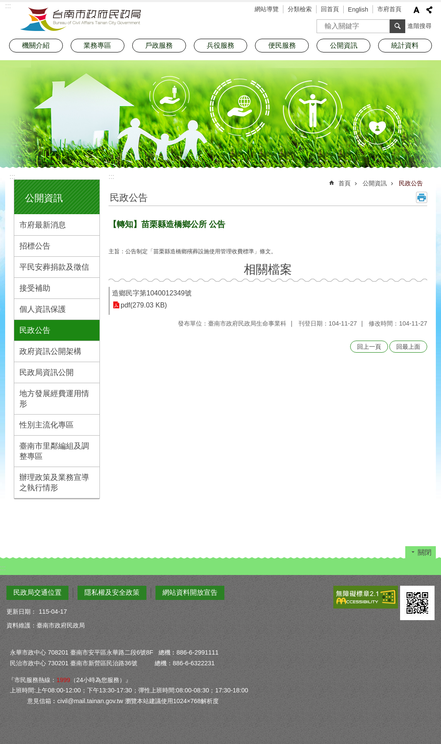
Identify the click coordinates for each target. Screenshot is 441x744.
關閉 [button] (425, 552)
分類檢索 (300, 9)
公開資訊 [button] (343, 45)
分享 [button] (429, 9)
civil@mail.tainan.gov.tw (90, 701)
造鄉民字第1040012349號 (152, 293)
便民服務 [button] (282, 45)
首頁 (345, 183)
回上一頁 (369, 346)
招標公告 (34, 246)
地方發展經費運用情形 (54, 398)
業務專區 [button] (97, 45)
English (358, 9)
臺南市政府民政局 (80, 19)
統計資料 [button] (405, 45)
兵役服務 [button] (220, 45)
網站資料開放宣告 (189, 592)
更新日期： (21, 611)
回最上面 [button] (408, 346)
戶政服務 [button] (159, 45)
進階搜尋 (419, 25)
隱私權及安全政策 (112, 592)
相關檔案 (268, 269)
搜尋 (323, 23)
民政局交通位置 (37, 592)
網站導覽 (267, 9)
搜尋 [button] (397, 26)
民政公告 (34, 330)
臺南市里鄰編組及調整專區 (54, 451)
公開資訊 (44, 198)
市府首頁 (389, 9)
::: (12, 176)
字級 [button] (416, 9)
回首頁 (330, 9)
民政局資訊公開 (46, 372)
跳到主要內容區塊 (4, 4)
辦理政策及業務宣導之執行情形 (54, 482)
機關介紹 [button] (36, 45)
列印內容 (421, 197)
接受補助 (34, 288)
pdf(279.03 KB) (144, 305)
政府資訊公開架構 (50, 351)
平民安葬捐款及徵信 (54, 267)
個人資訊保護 (42, 309)
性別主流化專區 (46, 425)
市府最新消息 (42, 225)
